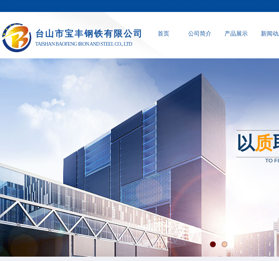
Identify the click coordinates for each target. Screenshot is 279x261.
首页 (163, 33)
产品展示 (236, 33)
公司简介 (199, 33)
